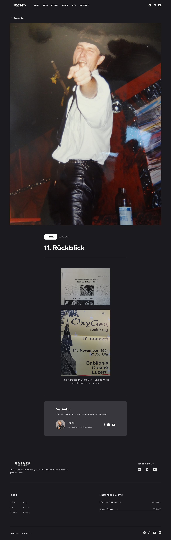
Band (45, 5)
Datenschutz (26, 533)
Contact (13, 512)
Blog (73, 5)
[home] (20, 5)
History (50, 237)
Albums (26, 507)
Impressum (14, 533)
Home (36, 5)
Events (54, 5)
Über (12, 507)
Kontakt (84, 5)
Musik (65, 5)
